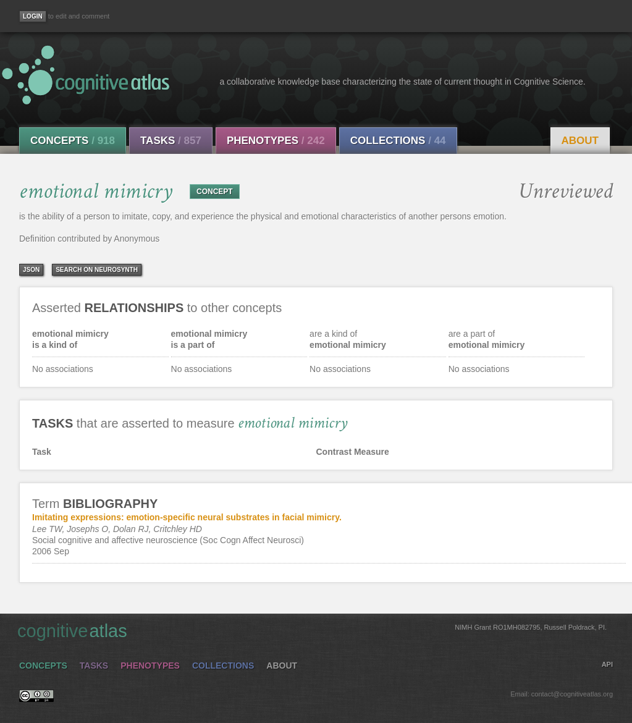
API (607, 664)
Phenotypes (276, 140)
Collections (398, 140)
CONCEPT (214, 191)
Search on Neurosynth (97, 269)
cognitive (312, 630)
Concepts (72, 140)
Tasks (170, 140)
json (31, 269)
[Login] (32, 16)
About (580, 140)
